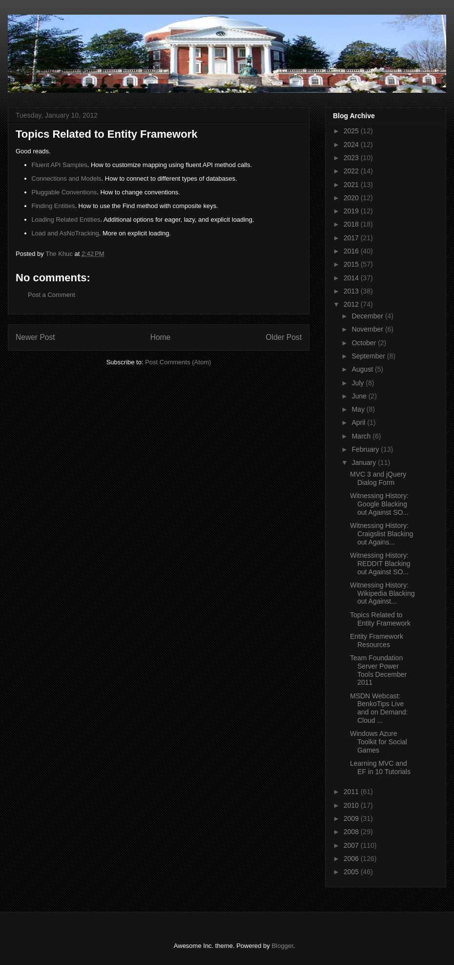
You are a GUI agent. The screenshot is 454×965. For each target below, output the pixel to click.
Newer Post (35, 337)
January (364, 462)
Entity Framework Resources (376, 640)
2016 (352, 251)
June (359, 396)
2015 (352, 264)
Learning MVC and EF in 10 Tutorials (380, 767)
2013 (352, 291)
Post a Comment (51, 294)
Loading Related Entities (66, 219)
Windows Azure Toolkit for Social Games (378, 742)
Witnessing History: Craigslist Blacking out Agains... (381, 534)
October (364, 343)
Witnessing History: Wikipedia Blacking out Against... (382, 593)
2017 (352, 238)
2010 (352, 805)
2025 (352, 131)
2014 (352, 278)
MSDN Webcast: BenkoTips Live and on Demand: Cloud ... (379, 708)
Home (160, 337)
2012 (352, 304)
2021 (352, 185)
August (362, 369)
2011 (352, 792)
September (369, 356)
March (361, 436)
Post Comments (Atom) (178, 362)
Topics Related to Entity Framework (380, 619)
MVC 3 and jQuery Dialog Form (378, 478)
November (368, 329)
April (359, 422)
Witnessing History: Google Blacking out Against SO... (379, 504)
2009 (352, 818)
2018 (352, 224)
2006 (352, 858)
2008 (352, 832)
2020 (352, 198)
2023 (352, 158)
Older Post (284, 337)
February (366, 449)
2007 (352, 845)
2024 (352, 144)
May (358, 409)
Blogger (282, 945)
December (368, 316)
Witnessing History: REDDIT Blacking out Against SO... (380, 563)
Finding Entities (53, 206)
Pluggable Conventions (64, 192)
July (358, 383)
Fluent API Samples (59, 164)
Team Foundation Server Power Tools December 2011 (378, 670)
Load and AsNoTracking (65, 233)
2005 (352, 872)
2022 (352, 171)
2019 (352, 211)
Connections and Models (67, 178)
